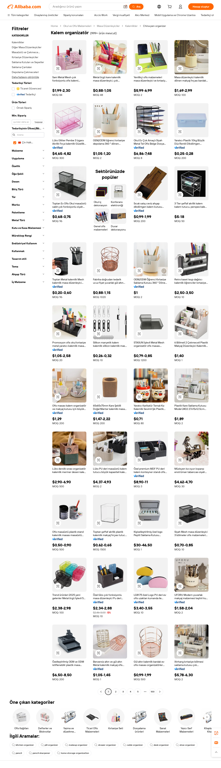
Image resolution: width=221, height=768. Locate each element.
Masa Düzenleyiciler (108, 25)
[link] (216, 733)
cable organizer (133, 745)
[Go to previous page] (101, 691)
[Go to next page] (160, 691)
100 (153, 691)
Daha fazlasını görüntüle (25, 77)
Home (54, 25)
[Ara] (136, 7)
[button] (125, 6)
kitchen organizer (23, 745)
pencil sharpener (39, 753)
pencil (17, 753)
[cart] (170, 7)
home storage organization (73, 753)
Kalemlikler (131, 25)
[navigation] (28, 359)
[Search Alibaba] (86, 7)
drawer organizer (105, 745)
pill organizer (49, 745)
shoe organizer (185, 745)
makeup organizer (76, 745)
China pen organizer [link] (154, 25)
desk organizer (159, 745)
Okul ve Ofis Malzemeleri (77, 25)
